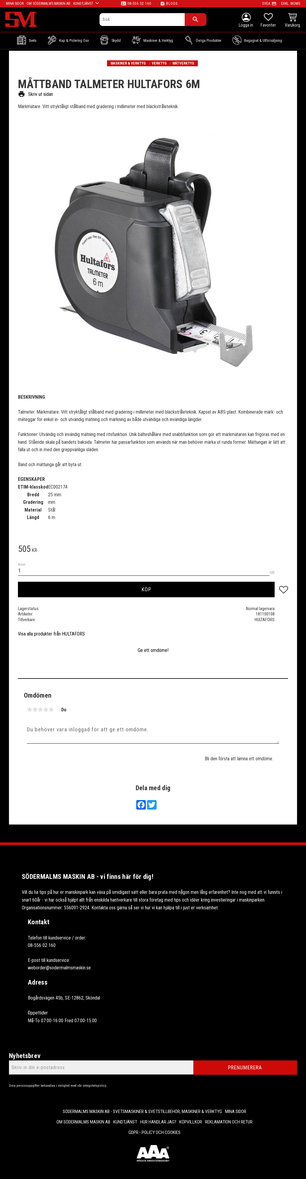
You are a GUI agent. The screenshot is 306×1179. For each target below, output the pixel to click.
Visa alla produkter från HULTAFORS (51, 634)
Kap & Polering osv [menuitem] (74, 40)
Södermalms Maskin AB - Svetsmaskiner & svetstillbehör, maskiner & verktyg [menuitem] (142, 1111)
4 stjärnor (45, 709)
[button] (268, 21)
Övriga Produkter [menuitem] (208, 40)
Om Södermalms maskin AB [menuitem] (83, 1122)
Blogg (172, 3)
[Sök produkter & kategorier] (142, 19)
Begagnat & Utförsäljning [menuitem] (263, 40)
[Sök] (195, 19)
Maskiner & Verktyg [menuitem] (158, 40)
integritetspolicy (94, 1086)
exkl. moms (290, 3)
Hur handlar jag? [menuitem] (158, 1122)
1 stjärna (29, 709)
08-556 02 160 (139, 3)
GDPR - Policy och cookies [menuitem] (154, 1132)
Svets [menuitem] (32, 40)
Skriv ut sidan (35, 94)
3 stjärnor (40, 709)
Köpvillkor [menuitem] (190, 1122)
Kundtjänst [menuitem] (125, 1122)
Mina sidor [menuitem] (235, 1111)
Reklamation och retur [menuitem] (229, 1122)
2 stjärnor (35, 709)
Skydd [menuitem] (116, 40)
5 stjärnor (51, 709)
